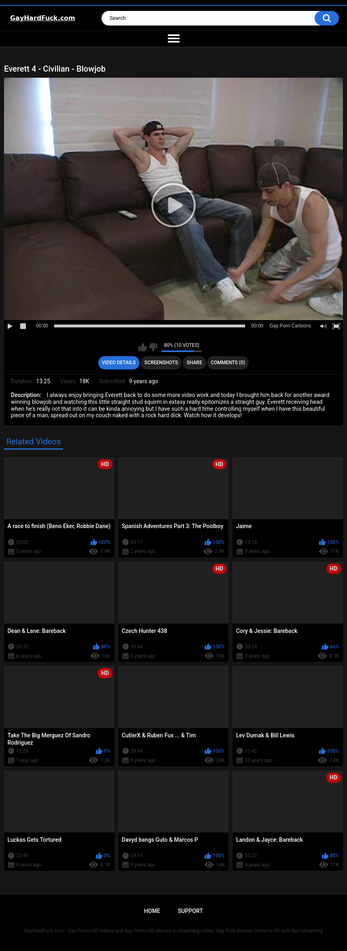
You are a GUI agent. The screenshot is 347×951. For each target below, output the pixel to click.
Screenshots (161, 362)
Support (190, 911)
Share (194, 362)
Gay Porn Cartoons (290, 326)
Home (152, 911)
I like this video (142, 347)
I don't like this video (153, 347)
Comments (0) (228, 362)
